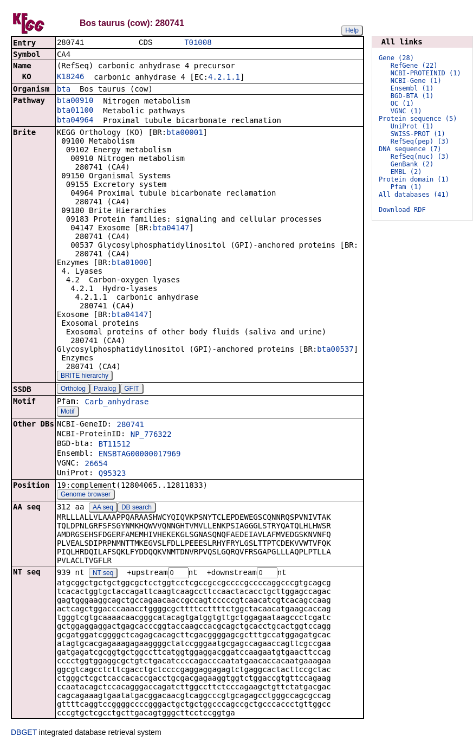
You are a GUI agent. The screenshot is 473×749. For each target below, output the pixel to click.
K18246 (71, 77)
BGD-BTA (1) (412, 96)
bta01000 (130, 263)
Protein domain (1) (414, 179)
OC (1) (402, 103)
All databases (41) (414, 194)
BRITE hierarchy (84, 376)
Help (352, 30)
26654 (96, 464)
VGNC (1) (406, 111)
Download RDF (402, 210)
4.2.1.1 (224, 78)
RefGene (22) (414, 65)
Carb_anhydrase (116, 402)
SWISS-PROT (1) (418, 134)
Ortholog (73, 389)
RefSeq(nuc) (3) (420, 156)
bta (63, 90)
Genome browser (86, 495)
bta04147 (171, 228)
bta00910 (75, 101)
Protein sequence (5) (418, 118)
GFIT (131, 389)
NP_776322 (151, 435)
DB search (136, 508)
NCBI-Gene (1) (416, 81)
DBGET (24, 733)
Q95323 (112, 474)
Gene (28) (396, 58)
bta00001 (184, 133)
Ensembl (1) (412, 88)
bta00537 (335, 350)
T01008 (197, 43)
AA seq (103, 508)
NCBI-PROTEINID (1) (426, 73)
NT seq (103, 574)
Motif (68, 412)
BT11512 (115, 445)
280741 (130, 425)
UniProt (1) (412, 126)
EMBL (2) (406, 172)
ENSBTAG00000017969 (140, 454)
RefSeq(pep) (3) (420, 141)
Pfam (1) (406, 187)
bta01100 (75, 111)
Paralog (105, 389)
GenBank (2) (412, 164)
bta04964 (75, 121)
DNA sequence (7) (410, 149)
